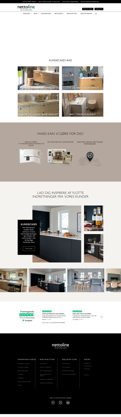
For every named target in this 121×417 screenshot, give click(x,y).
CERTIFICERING (86, 13)
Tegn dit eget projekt (23, 370)
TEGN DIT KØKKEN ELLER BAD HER (90, 1)
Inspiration (20, 374)
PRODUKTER (71, 13)
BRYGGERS (59, 13)
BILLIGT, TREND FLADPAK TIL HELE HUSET (49, 1)
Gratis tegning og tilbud (24, 363)
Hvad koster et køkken (29, 1)
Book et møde (87, 9)
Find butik (99, 9)
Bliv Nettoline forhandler (68, 370)
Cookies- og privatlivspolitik (69, 374)
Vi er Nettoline (43, 363)
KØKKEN (26, 13)
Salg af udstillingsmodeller (24, 381)
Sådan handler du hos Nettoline (45, 375)
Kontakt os (86, 375)
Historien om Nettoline (45, 367)
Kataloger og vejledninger (70, 1)
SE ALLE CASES (28, 248)
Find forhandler (66, 363)
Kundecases (21, 378)
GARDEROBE (46, 13)
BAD (35, 13)
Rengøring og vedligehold (46, 379)
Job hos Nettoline (66, 367)
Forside (19, 385)
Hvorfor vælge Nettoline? (46, 370)
